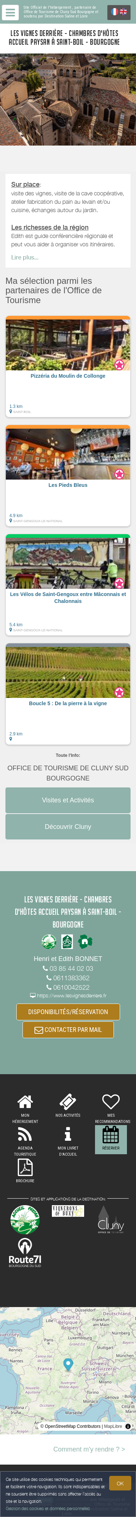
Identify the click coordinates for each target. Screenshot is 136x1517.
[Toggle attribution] (128, 1426)
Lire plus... (24, 257)
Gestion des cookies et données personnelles (48, 1508)
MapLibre (113, 1426)
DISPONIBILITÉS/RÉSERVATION (68, 1012)
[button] (68, 366)
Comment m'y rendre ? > (89, 1449)
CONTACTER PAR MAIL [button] (68, 1029)
